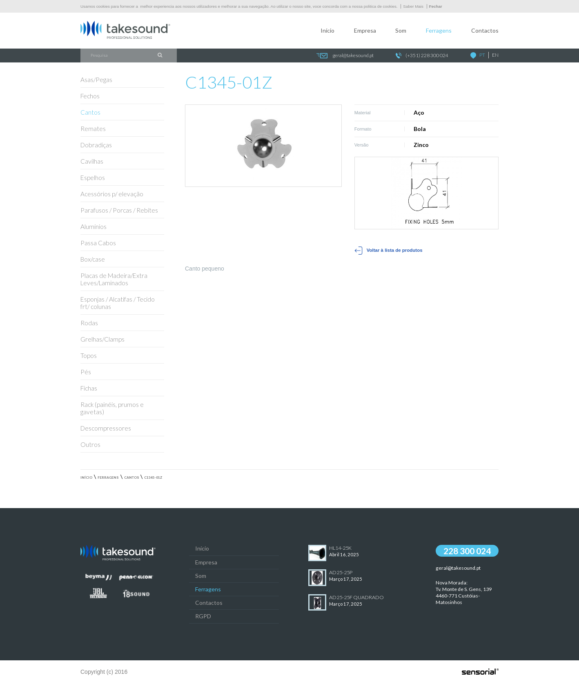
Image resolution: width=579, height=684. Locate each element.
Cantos (131, 477)
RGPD (203, 616)
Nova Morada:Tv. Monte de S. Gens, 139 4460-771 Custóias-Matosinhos (464, 592)
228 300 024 (467, 551)
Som (400, 30)
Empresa (365, 30)
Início (327, 30)
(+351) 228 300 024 (421, 56)
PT (482, 55)
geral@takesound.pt (345, 56)
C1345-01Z (153, 477)
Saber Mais (413, 6)
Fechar (435, 6)
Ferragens (439, 30)
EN (495, 55)
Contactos (485, 30)
